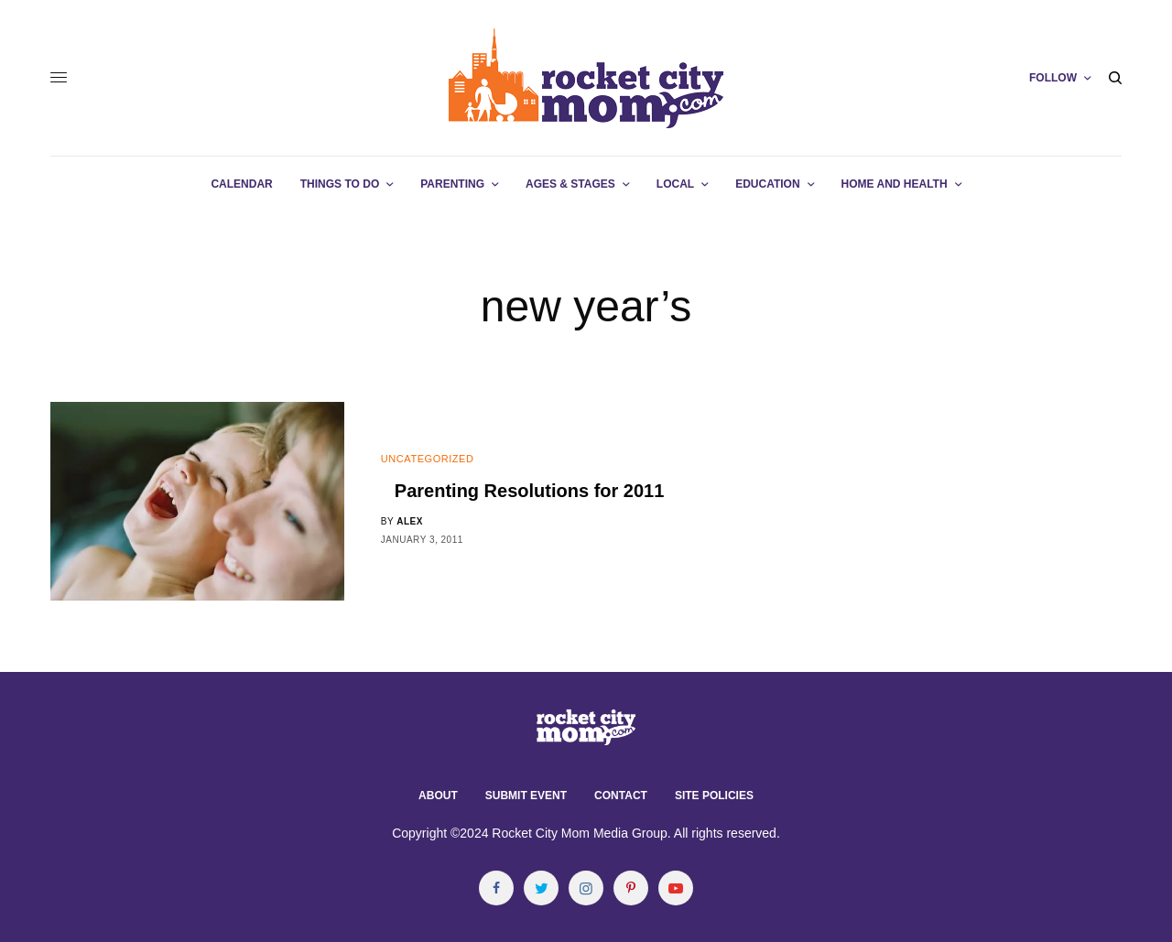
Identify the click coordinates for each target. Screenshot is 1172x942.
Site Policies (714, 795)
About (438, 795)
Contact (620, 795)
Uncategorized (427, 458)
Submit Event (526, 795)
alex (409, 521)
